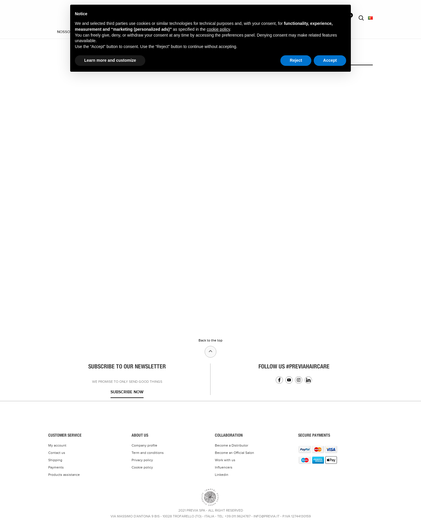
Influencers (223, 467)
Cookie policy (142, 467)
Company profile (144, 445)
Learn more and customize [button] (110, 60)
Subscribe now (127, 392)
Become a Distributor (231, 445)
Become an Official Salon (234, 453)
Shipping (55, 460)
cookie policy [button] (218, 29)
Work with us (225, 460)
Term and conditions (148, 453)
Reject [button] (296, 60)
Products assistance (64, 475)
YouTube (289, 380)
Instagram (298, 380)
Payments (56, 467)
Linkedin (308, 380)
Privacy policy (142, 460)
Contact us (56, 453)
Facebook (279, 380)
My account (57, 445)
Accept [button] (330, 60)
